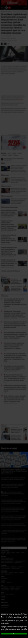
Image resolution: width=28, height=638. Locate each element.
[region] (14, 623)
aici (13, 620)
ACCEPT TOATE (14, 633)
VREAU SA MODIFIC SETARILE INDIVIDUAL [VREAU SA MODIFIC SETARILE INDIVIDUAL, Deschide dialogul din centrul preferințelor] (14, 636)
